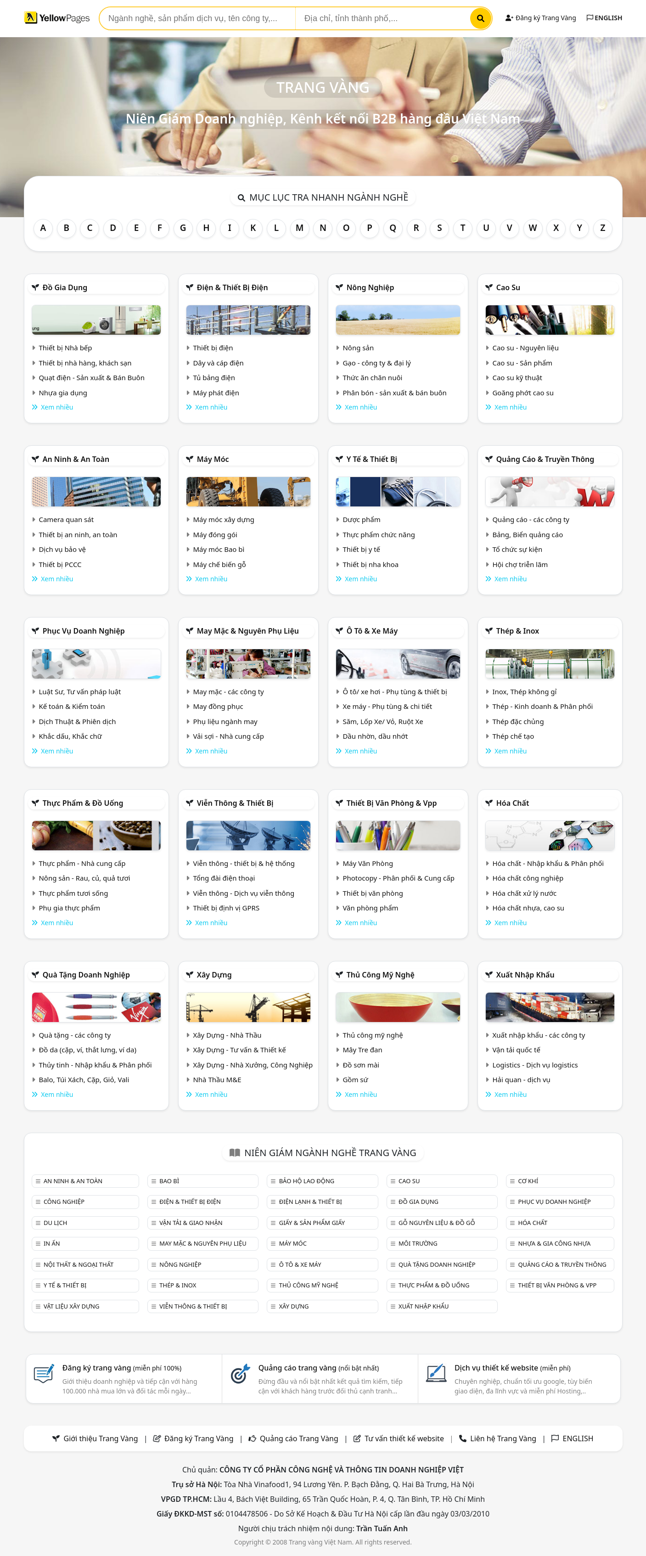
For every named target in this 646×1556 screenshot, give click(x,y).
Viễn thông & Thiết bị (235, 803)
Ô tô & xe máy (372, 631)
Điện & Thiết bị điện (232, 287)
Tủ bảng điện (214, 377)
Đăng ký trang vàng (122, 1368)
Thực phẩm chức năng (379, 534)
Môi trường (418, 1243)
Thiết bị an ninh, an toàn (78, 534)
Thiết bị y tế (361, 549)
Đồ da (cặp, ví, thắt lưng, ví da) (87, 1049)
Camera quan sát (66, 519)
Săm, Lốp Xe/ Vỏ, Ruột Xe (383, 721)
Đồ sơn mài (361, 1064)
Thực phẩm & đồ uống (83, 803)
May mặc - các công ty (228, 691)
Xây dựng (214, 975)
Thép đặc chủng (518, 721)
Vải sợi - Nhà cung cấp (228, 736)
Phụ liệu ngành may (225, 721)
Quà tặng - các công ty (75, 1034)
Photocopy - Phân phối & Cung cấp (399, 877)
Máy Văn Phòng (368, 863)
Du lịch (55, 1223)
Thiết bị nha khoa (371, 564)
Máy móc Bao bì (218, 549)
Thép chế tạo (513, 736)
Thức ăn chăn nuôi (372, 377)
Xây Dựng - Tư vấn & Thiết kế (239, 1049)
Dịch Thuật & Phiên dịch (77, 721)
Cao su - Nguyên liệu (525, 347)
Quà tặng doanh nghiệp (86, 975)
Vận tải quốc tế (516, 1049)
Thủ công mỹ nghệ (381, 975)
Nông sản (358, 347)
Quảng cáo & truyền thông (545, 459)
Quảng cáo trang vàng (318, 1368)
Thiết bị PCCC (60, 564)
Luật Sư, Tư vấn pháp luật (80, 691)
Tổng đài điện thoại (224, 877)
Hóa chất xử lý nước (524, 893)
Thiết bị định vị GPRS (226, 907)
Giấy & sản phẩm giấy (312, 1223)
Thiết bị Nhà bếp (65, 347)
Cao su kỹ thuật (517, 377)
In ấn (52, 1243)
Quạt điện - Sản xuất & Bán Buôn (92, 377)
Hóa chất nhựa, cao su (528, 907)
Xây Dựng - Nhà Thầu (227, 1034)
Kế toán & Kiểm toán (72, 706)
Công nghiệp (64, 1201)
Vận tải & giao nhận (190, 1223)
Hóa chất (512, 803)
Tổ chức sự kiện (517, 549)
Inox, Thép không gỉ (524, 691)
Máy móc (213, 459)
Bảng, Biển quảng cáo (527, 534)
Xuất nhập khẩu (525, 975)
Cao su (508, 287)
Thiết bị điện (213, 347)
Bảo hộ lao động (307, 1181)
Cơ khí (528, 1181)
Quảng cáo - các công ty (530, 519)
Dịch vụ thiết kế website (513, 1368)
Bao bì (169, 1181)
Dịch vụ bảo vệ (62, 549)
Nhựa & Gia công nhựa (554, 1243)
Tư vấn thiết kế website (405, 1438)
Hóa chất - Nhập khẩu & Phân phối (548, 863)
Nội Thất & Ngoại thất (78, 1264)
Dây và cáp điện (218, 362)
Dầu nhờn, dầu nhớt (375, 736)
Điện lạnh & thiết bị (310, 1201)
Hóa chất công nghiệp (527, 877)
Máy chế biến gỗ (219, 564)
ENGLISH (605, 17)
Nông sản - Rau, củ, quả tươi (84, 877)
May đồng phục (218, 706)
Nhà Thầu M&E (217, 1079)
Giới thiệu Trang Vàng (101, 1438)
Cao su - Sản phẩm (522, 362)
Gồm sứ (355, 1079)
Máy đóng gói (215, 534)
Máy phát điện (216, 392)
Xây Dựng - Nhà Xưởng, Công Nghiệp (253, 1064)
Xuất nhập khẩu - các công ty (538, 1034)
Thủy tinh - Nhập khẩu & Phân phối (95, 1064)
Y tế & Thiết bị (372, 459)
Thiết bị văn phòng (373, 893)
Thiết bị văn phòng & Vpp (392, 803)
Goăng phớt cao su (523, 392)
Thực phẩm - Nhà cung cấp (82, 863)
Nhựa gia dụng (63, 392)
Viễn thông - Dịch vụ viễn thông (243, 893)
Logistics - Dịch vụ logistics (535, 1064)
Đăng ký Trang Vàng (541, 17)
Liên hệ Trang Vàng (503, 1438)
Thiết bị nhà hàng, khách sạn (85, 362)
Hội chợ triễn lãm (520, 564)
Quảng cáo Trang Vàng (299, 1438)
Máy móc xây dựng (223, 519)
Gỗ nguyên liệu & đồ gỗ (437, 1223)
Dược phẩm (361, 519)
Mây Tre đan (362, 1049)
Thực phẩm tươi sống (73, 893)
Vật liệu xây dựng (71, 1306)
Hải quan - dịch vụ (521, 1079)
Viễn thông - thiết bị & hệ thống (243, 863)
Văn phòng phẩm (370, 907)
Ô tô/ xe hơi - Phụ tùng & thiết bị (395, 691)
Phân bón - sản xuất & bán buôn (394, 392)
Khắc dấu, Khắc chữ (70, 736)
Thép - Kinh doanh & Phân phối (542, 706)
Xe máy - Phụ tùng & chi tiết (387, 706)
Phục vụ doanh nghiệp (84, 631)
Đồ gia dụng (65, 287)
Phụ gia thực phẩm (69, 907)
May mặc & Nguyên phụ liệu (248, 631)
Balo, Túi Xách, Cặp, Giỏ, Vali (84, 1079)
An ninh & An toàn (76, 459)
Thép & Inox (517, 631)
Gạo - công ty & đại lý (377, 362)
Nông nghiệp (370, 287)
